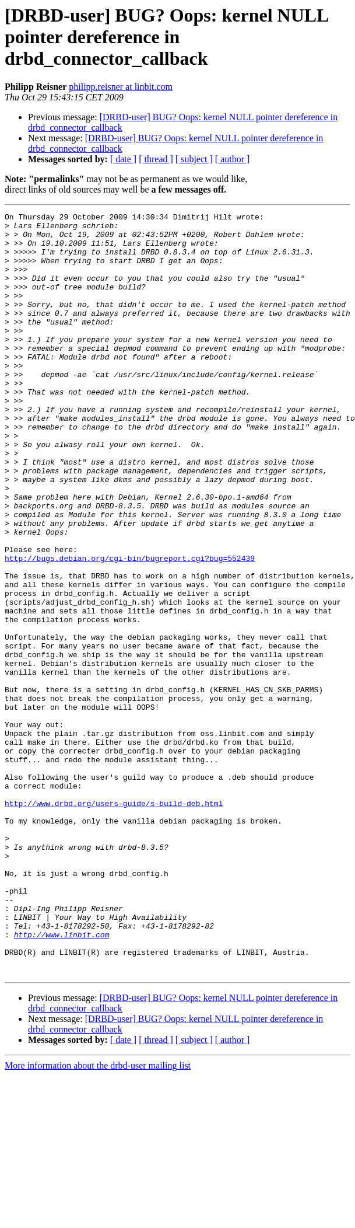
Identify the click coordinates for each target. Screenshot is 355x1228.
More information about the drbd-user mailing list (98, 1218)
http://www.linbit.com (62, 1079)
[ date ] (123, 159)
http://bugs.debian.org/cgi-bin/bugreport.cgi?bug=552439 (130, 628)
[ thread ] (156, 159)
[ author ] (232, 159)
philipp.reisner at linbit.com (121, 87)
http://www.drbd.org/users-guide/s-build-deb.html (114, 922)
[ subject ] (194, 159)
